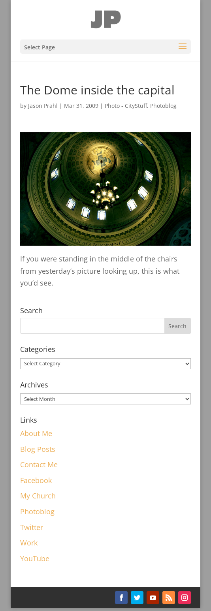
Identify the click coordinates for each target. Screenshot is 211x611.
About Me (36, 433)
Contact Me (39, 464)
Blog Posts (37, 449)
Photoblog (163, 105)
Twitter (31, 527)
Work (29, 542)
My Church (38, 495)
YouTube (34, 558)
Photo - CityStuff (126, 105)
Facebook (36, 480)
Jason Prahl (43, 105)
